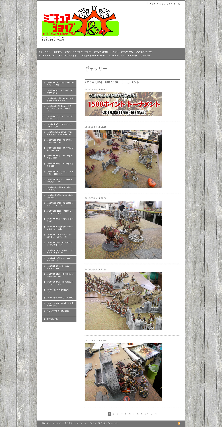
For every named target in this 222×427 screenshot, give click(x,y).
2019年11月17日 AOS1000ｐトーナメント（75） (60, 204)
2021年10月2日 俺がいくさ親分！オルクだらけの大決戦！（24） (59, 108)
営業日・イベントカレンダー (78, 52)
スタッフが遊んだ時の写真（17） (58, 312)
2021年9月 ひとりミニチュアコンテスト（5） (59, 117)
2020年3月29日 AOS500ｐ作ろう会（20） (60, 165)
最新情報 (58, 52)
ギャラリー (145, 56)
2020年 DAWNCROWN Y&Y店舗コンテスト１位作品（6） (59, 133)
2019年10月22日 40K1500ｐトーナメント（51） (60, 212)
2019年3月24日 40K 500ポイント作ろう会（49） (60, 275)
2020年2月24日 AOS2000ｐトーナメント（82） (60, 180)
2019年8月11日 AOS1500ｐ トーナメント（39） (59, 244)
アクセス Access (144, 52)
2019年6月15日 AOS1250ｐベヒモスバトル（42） (60, 259)
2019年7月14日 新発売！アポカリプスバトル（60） (60, 251)
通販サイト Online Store (93, 56)
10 (146, 414)
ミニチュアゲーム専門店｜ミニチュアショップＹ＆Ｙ (73, 423)
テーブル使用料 (101, 52)
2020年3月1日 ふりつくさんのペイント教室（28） (60, 173)
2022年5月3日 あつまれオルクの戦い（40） (60, 91)
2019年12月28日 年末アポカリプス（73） (60, 188)
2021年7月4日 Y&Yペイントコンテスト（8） (60, 125)
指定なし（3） (53, 319)
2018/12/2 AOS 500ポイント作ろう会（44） (60, 304)
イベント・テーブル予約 (122, 52)
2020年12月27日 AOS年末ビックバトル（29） (59, 141)
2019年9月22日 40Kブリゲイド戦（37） (60, 220)
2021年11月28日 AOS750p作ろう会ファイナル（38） (60, 99)
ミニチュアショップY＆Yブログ (122, 56)
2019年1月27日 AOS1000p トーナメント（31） (60, 283)
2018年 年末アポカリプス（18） (60, 298)
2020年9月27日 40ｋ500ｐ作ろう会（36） (60, 157)
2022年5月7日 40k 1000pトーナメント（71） (60, 84)
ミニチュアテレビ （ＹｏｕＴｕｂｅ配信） (59, 56)
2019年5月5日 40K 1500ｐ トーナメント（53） (60, 267)
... (151, 414)
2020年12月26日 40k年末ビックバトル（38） (60, 149)
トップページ (45, 52)
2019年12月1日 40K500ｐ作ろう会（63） (60, 196)
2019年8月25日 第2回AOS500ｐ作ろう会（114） (60, 228)
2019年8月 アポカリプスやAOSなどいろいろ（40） (59, 236)
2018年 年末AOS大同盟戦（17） (58, 291)
